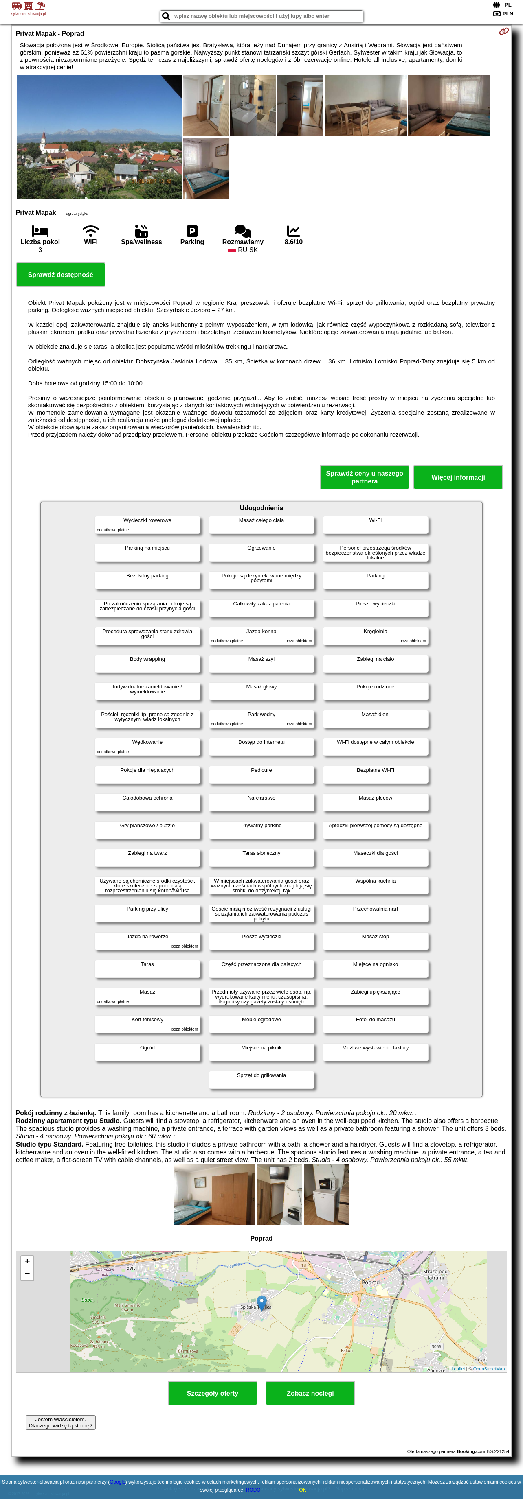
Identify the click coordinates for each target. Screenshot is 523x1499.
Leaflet (458, 1368)
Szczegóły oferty (212, 1393)
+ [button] (27, 1262)
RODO (253, 1490)
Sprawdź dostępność (60, 274)
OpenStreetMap (489, 1368)
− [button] (27, 1274)
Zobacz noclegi (310, 1393)
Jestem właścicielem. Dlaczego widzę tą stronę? (60, 1422)
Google (117, 1482)
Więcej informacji (458, 477)
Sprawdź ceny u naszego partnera (364, 477)
